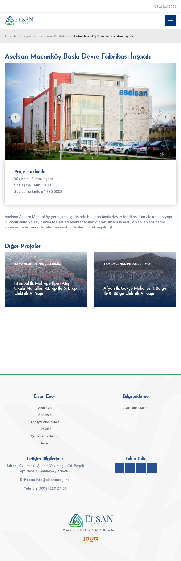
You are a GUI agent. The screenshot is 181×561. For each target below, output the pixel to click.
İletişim (45, 443)
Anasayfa (45, 408)
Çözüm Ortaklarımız (45, 436)
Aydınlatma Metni (135, 408)
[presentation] (16, 118)
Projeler (45, 429)
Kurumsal (45, 415)
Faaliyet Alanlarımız (45, 422)
